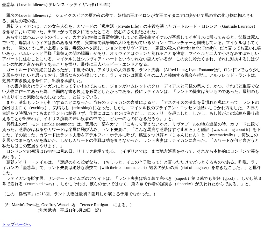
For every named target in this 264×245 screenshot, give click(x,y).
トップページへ (16, 224)
